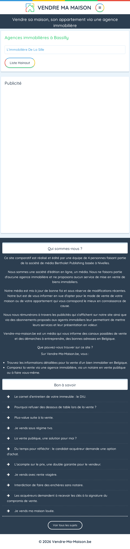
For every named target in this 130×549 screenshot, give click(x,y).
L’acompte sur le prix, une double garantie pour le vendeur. (57, 464)
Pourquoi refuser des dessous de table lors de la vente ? (55, 407)
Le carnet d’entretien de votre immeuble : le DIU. (50, 396)
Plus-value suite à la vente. (33, 417)
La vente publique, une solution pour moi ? (45, 438)
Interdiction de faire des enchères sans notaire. (48, 485)
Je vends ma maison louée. (34, 511)
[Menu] (99, 7)
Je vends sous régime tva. (33, 428)
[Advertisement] (23, 158)
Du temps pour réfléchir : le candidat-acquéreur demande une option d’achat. (61, 451)
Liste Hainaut (20, 63)
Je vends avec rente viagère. (35, 474)
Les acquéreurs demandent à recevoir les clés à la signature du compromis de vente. (57, 498)
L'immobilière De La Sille (25, 49)
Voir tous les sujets (65, 525)
